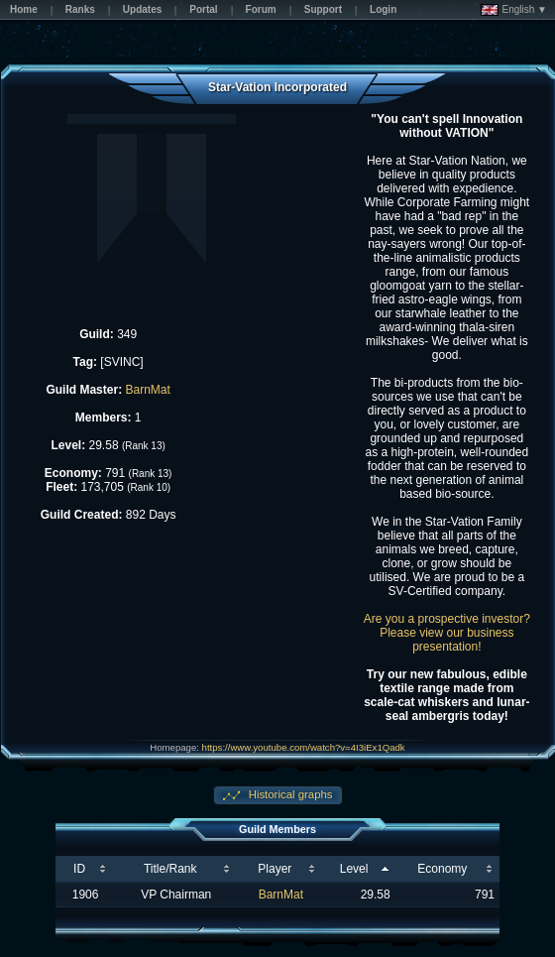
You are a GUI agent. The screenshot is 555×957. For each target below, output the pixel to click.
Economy (442, 869)
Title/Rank (170, 869)
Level (354, 869)
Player (274, 869)
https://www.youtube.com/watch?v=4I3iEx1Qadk (303, 747)
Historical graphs (289, 794)
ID (79, 869)
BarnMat (147, 390)
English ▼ (514, 10)
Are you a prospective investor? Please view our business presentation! (447, 633)
